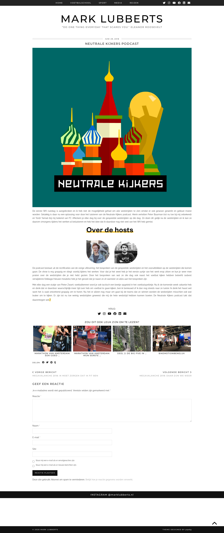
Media (118, 3)
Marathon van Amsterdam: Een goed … (52, 354)
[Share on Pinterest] (52, 362)
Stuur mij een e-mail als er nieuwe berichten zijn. (56, 465)
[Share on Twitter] (47, 362)
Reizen (134, 3)
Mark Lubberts (112, 18)
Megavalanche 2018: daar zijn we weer (166, 374)
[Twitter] (164, 3)
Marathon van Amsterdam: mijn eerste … (92, 354)
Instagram (112, 494)
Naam (36, 425)
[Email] (189, 3)
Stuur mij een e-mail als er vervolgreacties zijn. (55, 460)
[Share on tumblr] (55, 362)
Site (34, 449)
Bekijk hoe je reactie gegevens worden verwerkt (108, 479)
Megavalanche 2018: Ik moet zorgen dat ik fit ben (65, 374)
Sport (103, 3)
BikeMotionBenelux (172, 353)
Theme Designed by (177, 530)
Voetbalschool (80, 3)
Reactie (36, 396)
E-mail (36, 437)
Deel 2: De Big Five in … (132, 353)
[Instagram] (169, 3)
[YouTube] (174, 3)
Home (59, 3)
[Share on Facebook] (43, 362)
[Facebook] (179, 3)
